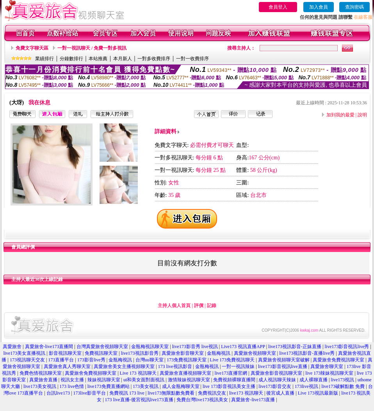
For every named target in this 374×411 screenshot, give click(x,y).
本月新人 (122, 58)
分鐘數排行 (71, 58)
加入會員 (318, 7)
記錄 (211, 305)
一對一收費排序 (192, 58)
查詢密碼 (354, 7)
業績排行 (44, 58)
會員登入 (278, 7)
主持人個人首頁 (174, 305)
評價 (198, 305)
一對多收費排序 (153, 58)
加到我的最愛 (340, 115)
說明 (362, 115)
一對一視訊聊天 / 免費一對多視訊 (91, 48)
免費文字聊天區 (32, 48)
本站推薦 (98, 58)
